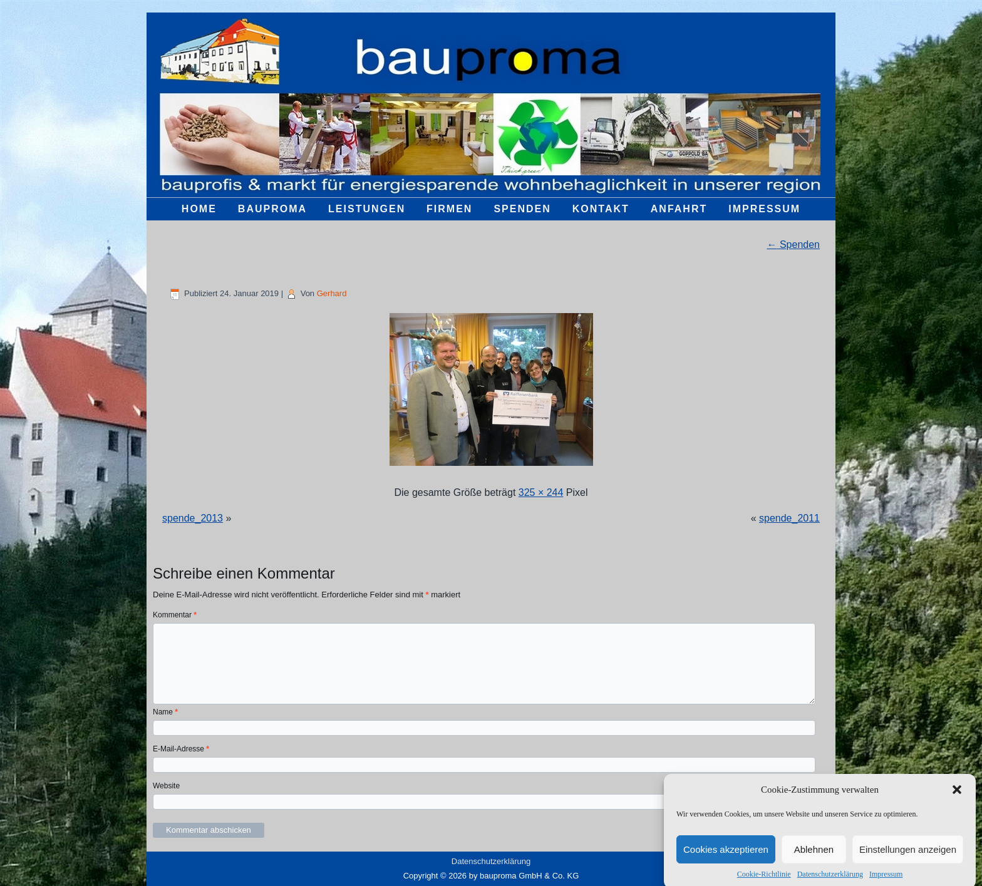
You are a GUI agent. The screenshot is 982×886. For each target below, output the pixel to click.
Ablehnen (814, 855)
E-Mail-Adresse (181, 748)
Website (166, 785)
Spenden (522, 208)
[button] (957, 796)
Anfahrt (679, 208)
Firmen (449, 208)
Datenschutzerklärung (830, 880)
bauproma (272, 208)
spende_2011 (789, 518)
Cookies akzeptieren (725, 855)
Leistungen (366, 208)
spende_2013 (192, 518)
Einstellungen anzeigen (907, 855)
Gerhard (332, 293)
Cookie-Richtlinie (764, 880)
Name (165, 712)
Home (199, 208)
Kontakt (600, 208)
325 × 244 (541, 492)
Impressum (885, 880)
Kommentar (175, 614)
